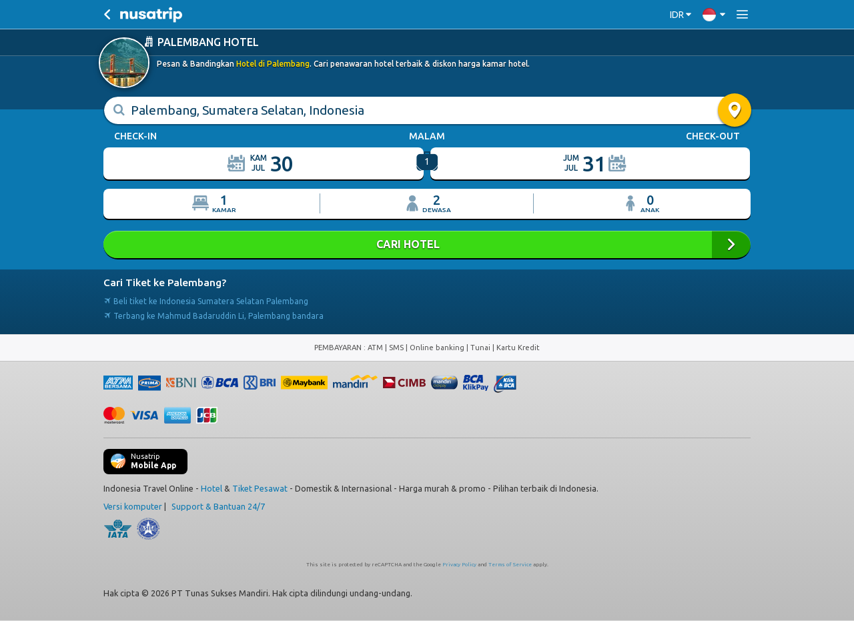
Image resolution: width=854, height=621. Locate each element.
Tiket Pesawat (260, 488)
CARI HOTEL (427, 244)
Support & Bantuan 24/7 (218, 506)
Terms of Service (510, 565)
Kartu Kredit (518, 348)
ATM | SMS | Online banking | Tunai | (432, 348)
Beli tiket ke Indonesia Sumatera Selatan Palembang (205, 301)
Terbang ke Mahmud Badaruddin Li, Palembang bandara (213, 316)
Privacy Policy (459, 565)
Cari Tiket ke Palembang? (164, 282)
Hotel (211, 488)
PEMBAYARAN (339, 348)
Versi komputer (132, 506)
